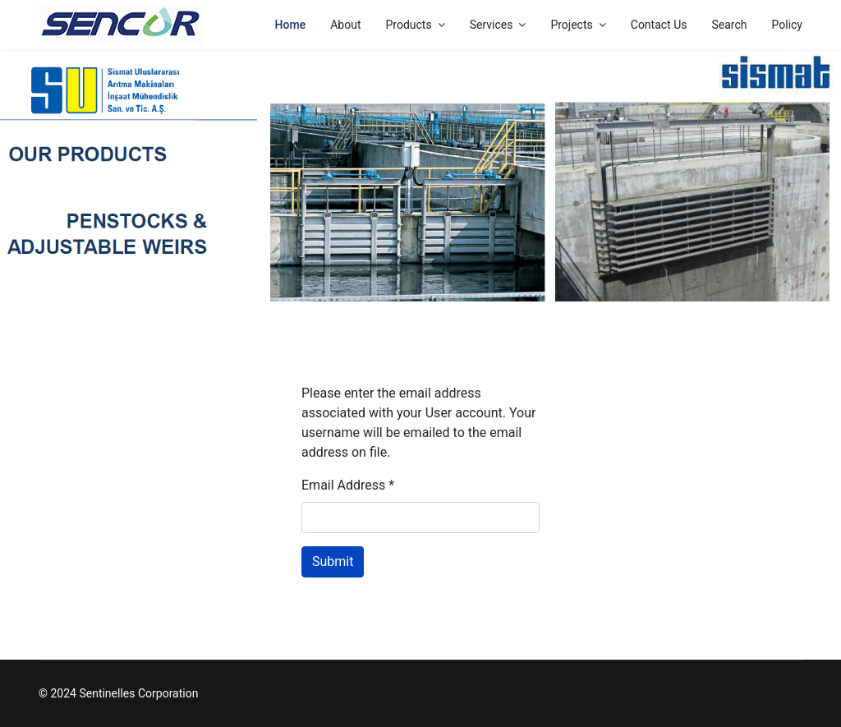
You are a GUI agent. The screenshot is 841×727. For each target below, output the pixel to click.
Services (491, 24)
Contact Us (659, 24)
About (345, 24)
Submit (332, 561)
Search (729, 24)
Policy (787, 24)
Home (290, 24)
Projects (571, 24)
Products (408, 24)
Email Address (347, 485)
